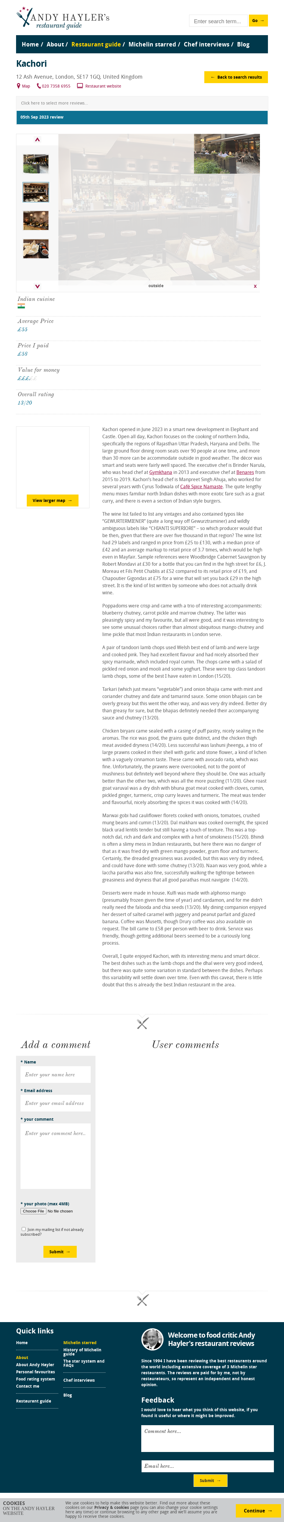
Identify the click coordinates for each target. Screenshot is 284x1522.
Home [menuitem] (30, 45)
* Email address (36, 1091)
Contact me (27, 1387)
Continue (254, 1511)
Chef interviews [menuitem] (207, 45)
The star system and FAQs (84, 1364)
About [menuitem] (55, 45)
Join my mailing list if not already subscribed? (52, 1232)
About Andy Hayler (35, 1365)
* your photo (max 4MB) (45, 1204)
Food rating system (35, 1380)
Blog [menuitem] (243, 45)
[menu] (142, 39)
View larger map (49, 501)
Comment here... (162, 1431)
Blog (67, 1396)
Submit (56, 1252)
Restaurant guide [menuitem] (96, 45)
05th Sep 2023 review (42, 117)
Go (255, 21)
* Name (28, 1062)
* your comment (37, 1119)
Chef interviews (79, 1381)
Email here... (159, 1466)
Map (26, 86)
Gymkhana (160, 472)
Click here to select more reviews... (54, 103)
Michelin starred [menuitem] (152, 45)
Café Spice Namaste (201, 487)
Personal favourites (35, 1372)
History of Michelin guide (82, 1352)
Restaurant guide (33, 1402)
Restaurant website (103, 86)
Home (22, 1343)
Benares (245, 472)
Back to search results (239, 77)
